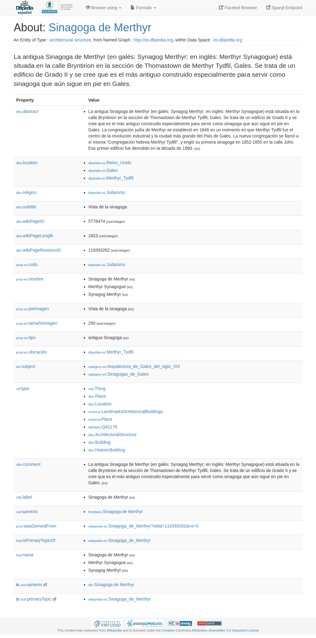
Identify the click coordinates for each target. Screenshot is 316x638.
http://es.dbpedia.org (153, 39)
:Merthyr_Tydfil (111, 178)
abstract (27, 111)
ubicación (31, 352)
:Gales (103, 170)
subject (25, 366)
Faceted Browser (238, 7)
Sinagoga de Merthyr (100, 27)
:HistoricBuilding (106, 449)
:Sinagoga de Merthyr (115, 511)
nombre (30, 278)
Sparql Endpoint (284, 7)
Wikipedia (114, 630)
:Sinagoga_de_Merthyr (119, 540)
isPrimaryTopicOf (36, 540)
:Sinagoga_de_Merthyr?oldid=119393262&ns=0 (143, 526)
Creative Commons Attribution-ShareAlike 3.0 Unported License (210, 630)
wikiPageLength (34, 235)
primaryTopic (36, 599)
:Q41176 (102, 426)
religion (26, 192)
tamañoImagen (36, 323)
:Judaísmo (106, 192)
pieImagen (32, 308)
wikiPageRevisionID (38, 250)
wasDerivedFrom (36, 526)
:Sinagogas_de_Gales (118, 374)
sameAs (27, 511)
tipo (26, 337)
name (25, 554)
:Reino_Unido (109, 162)
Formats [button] (143, 7)
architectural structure (70, 39)
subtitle (26, 206)
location (27, 162)
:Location (100, 403)
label (24, 497)
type (22, 388)
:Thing (97, 388)
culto (27, 264)
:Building (99, 442)
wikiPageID (30, 221)
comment (28, 464)
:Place (97, 396)
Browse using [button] (104, 7)
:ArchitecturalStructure (112, 434)
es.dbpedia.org (228, 39)
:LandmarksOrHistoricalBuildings (125, 411)
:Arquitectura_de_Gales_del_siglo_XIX (134, 366)
